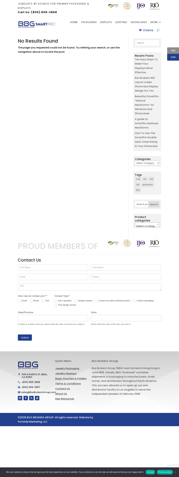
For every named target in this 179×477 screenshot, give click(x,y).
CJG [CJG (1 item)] (138, 182)
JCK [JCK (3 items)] (151, 182)
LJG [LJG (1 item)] (137, 188)
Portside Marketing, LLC (33, 425)
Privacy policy (164, 472)
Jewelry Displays (65, 377)
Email (22, 304)
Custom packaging (143, 304)
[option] (113, 6)
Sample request (83, 304)
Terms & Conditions (68, 387)
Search (154, 207)
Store (94, 315)
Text (45, 304)
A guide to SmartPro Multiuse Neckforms (146, 127)
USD (171, 51)
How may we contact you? (32, 299)
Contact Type (62, 299)
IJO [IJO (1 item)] (144, 182)
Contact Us (62, 392)
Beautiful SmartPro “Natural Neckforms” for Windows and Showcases (147, 108)
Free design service (65, 308)
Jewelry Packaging (67, 372)
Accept (150, 472)
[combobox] (147, 228)
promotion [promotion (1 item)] (148, 188)
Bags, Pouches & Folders (71, 382)
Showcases (139, 22)
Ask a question (63, 304)
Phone (34, 304)
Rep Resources (64, 402)
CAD (171, 57)
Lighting (121, 22)
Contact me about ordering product (112, 304)
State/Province (25, 315)
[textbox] (147, 229)
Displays (106, 22)
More (154, 22)
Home (74, 22)
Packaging (89, 22)
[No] (175, 472)
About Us (61, 397)
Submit (25, 341)
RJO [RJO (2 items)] (138, 193)
